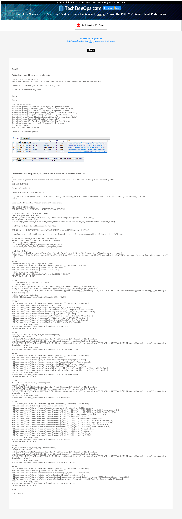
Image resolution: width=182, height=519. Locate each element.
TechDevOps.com (83, 8)
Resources (108, 8)
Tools (117, 8)
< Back (90, 50)
